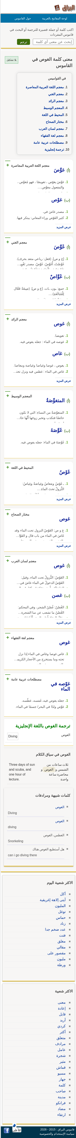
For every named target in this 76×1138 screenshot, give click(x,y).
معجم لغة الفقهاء (51, 135)
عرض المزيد (63, 227)
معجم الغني (55, 94)
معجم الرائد (55, 101)
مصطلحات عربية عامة (48, 142)
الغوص (59, 807)
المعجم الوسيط (53, 108)
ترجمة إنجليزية (53, 149)
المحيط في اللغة (52, 115)
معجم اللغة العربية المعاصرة (44, 87)
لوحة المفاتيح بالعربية (54, 18)
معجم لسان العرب (50, 128)
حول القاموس (22, 18)
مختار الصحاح (54, 122)
